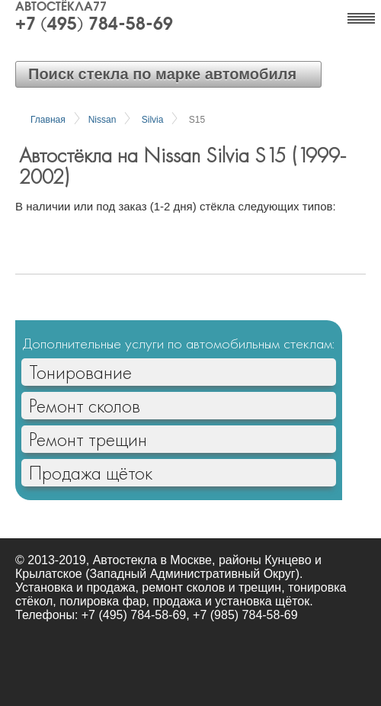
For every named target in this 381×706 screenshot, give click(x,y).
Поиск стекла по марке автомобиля (162, 74)
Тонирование (80, 372)
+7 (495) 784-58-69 (94, 25)
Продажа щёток (90, 473)
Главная (48, 119)
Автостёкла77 (61, 8)
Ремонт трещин (88, 439)
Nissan (102, 119)
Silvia (153, 119)
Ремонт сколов (84, 406)
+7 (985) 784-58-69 (245, 614)
